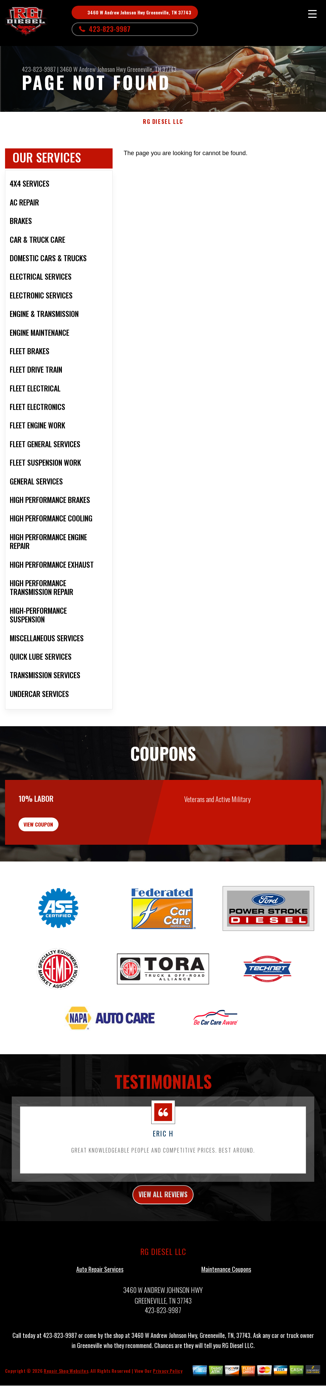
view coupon (55, 836)
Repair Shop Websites (66, 1390)
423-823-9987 (109, 29)
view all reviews (163, 1212)
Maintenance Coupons (226, 1288)
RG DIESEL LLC (163, 122)
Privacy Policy (167, 1390)
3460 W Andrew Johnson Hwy (93, 69)
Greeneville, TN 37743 (151, 69)
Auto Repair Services (99, 1288)
